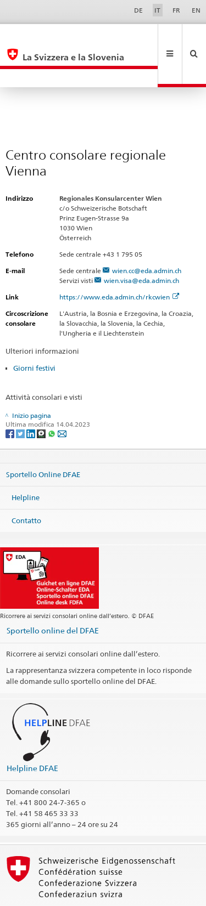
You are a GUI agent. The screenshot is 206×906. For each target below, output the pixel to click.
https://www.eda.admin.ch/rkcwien (119, 260)
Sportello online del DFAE (53, 593)
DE (138, 10)
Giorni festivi (34, 331)
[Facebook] (10, 396)
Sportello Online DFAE (43, 437)
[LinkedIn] (31, 396)
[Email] (62, 396)
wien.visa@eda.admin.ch (141, 243)
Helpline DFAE (32, 731)
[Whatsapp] (52, 396)
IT (157, 10)
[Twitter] (21, 396)
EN (196, 10)
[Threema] (42, 396)
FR (176, 10)
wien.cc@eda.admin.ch (146, 233)
